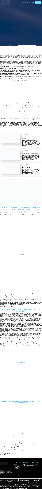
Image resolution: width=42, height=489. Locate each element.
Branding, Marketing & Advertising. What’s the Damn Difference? (29, 137)
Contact (33, 2)
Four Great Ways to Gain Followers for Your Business (30, 153)
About (23, 2)
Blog (29, 2)
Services (26, 2)
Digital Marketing (26, 134)
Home (20, 2)
